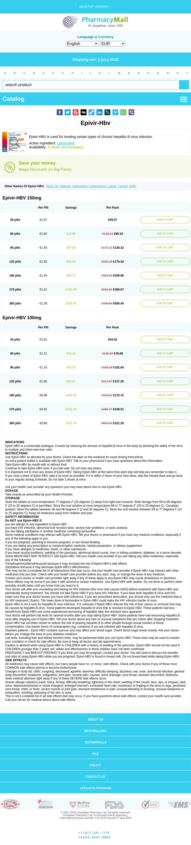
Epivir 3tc (53, 186)
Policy (95, 765)
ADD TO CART (165, 219)
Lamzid (123, 186)
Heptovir (65, 186)
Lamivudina (80, 186)
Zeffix (132, 186)
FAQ (95, 754)
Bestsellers (95, 731)
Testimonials (95, 742)
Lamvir (112, 186)
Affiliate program (95, 788)
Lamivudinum (97, 186)
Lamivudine (66, 143)
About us (95, 719)
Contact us (95, 777)
